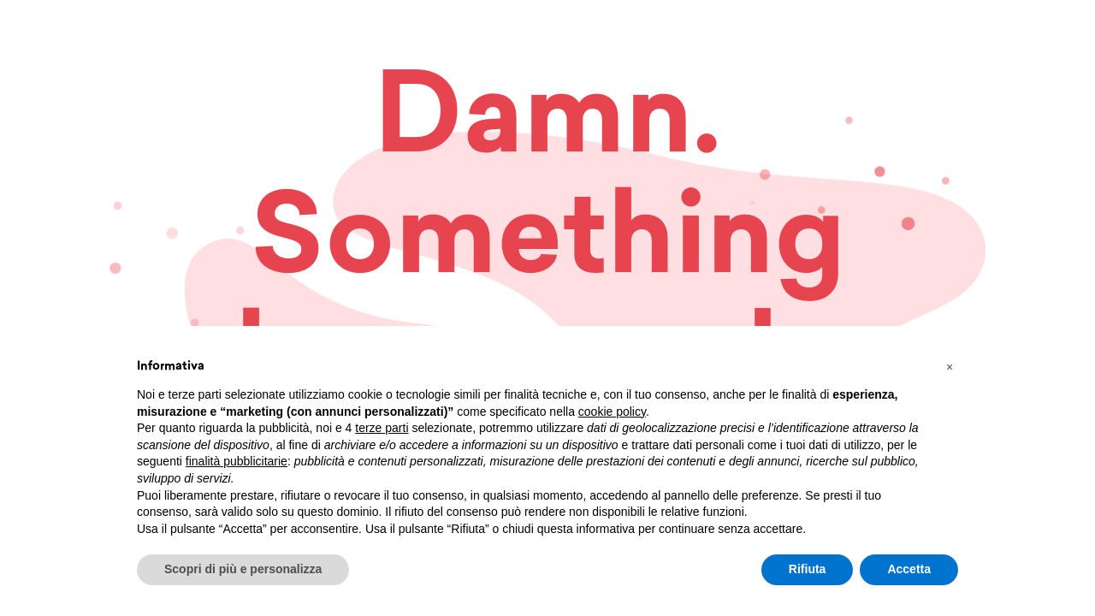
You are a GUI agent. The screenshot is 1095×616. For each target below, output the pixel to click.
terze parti (381, 428)
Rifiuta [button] (807, 569)
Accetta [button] (909, 569)
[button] (949, 367)
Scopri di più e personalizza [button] (243, 569)
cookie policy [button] (612, 411)
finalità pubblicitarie (236, 461)
